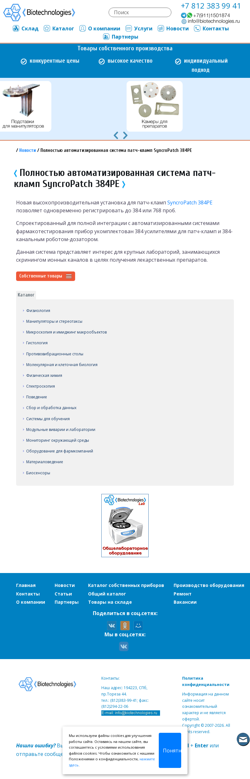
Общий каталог (107, 594)
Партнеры (120, 36)
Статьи (63, 594)
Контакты (211, 28)
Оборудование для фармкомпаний (59, 451)
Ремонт (183, 594)
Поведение (36, 397)
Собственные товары (45, 276)
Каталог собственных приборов (126, 585)
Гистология (37, 343)
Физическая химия (44, 375)
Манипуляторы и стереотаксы (54, 321)
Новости (173, 28)
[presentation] (116, 135)
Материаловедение (44, 461)
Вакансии (185, 602)
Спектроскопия (40, 386)
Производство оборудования (209, 585)
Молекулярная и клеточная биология (62, 364)
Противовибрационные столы (54, 354)
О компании (99, 28)
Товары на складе (110, 602)
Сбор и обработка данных (51, 407)
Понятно (172, 750)
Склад (25, 28)
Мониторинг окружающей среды (57, 440)
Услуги (138, 28)
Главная (26, 585)
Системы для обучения (48, 418)
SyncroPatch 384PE (189, 202)
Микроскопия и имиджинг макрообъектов (66, 332)
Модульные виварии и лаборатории (60, 429)
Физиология (38, 310)
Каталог (58, 28)
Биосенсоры (38, 473)
